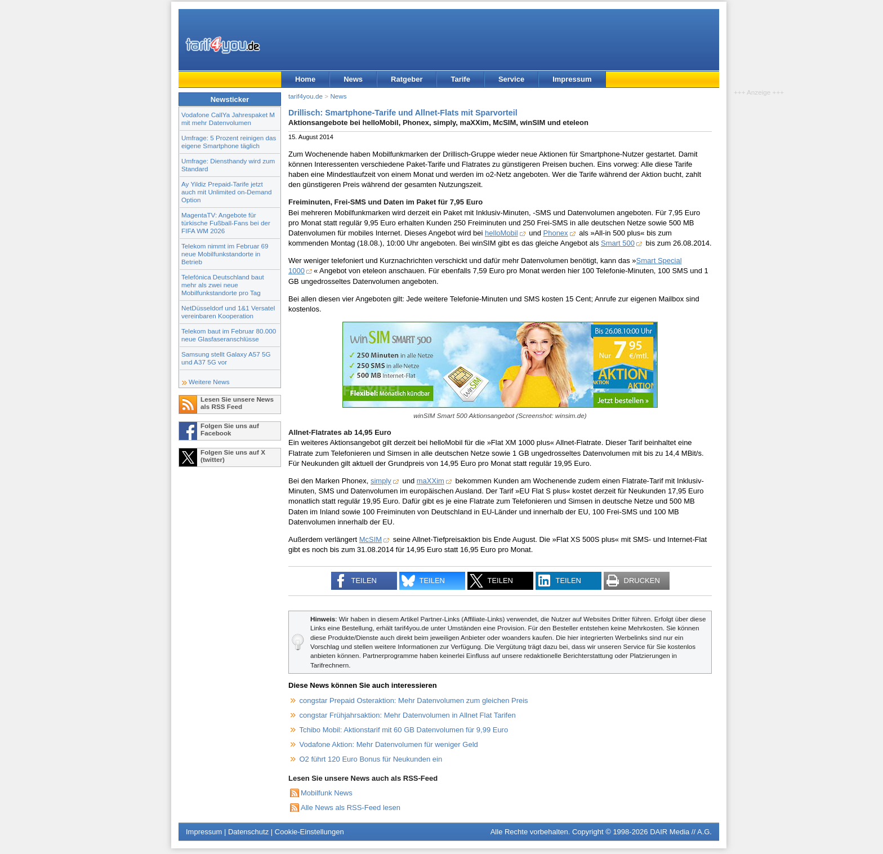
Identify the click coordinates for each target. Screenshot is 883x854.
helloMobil (501, 233)
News (353, 79)
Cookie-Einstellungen (309, 832)
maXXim (430, 481)
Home (305, 79)
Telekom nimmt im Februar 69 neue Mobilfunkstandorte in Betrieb (225, 253)
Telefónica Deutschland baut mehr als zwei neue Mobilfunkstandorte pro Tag (222, 284)
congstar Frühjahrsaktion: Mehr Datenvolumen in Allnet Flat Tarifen (408, 715)
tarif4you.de (305, 96)
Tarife (460, 79)
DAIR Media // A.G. (681, 832)
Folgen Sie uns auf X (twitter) (232, 455)
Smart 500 (618, 243)
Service (511, 79)
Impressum (571, 79)
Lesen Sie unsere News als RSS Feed (237, 402)
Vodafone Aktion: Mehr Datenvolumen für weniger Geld (389, 744)
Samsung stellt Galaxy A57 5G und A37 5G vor (226, 358)
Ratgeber (406, 79)
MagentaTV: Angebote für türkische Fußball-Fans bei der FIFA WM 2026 (225, 222)
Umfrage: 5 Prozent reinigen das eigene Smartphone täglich (228, 141)
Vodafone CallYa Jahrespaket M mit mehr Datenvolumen (228, 118)
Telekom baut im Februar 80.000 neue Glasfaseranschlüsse (228, 335)
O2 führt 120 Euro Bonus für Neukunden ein (371, 759)
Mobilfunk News (327, 793)
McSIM (370, 539)
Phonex (555, 233)
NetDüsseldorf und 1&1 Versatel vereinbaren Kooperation (228, 311)
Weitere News (209, 381)
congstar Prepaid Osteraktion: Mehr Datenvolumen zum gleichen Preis (414, 700)
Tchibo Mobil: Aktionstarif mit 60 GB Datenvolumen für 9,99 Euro (404, 730)
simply (381, 481)
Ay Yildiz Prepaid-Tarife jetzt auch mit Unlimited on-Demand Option (226, 191)
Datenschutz (248, 832)
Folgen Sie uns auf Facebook (229, 429)
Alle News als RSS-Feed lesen (350, 807)
